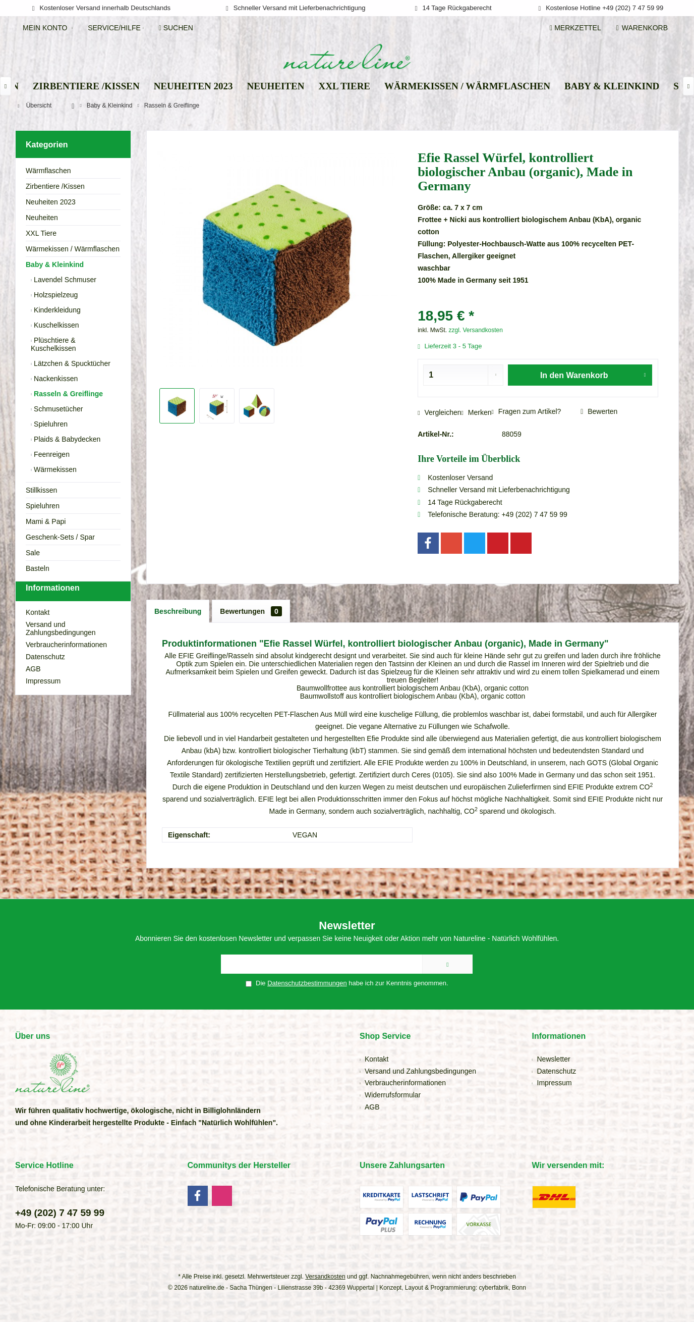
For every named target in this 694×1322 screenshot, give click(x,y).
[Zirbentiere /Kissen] (86, 86)
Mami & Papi (46, 521)
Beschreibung (177, 611)
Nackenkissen (55, 379)
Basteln (37, 568)
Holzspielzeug (55, 295)
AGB (33, 687)
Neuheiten (42, 218)
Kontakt (37, 630)
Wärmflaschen (48, 171)
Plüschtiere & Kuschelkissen (53, 344)
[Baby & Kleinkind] (611, 86)
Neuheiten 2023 (51, 202)
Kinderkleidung (56, 310)
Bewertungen (250, 611)
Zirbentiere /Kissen (55, 186)
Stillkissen (41, 490)
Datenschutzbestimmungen (307, 983)
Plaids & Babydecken (66, 439)
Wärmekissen (54, 469)
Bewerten (599, 411)
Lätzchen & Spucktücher (71, 363)
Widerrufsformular (393, 1095)
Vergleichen (439, 412)
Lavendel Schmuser (64, 280)
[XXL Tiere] (344, 86)
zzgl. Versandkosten (475, 330)
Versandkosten (325, 1276)
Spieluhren (50, 424)
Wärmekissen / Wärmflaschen (73, 249)
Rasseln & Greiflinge (67, 394)
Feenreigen (51, 454)
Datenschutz (45, 675)
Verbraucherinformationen (66, 663)
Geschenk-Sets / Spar (60, 537)
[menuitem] (644, 27)
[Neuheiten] (275, 86)
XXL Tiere (41, 233)
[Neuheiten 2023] (193, 86)
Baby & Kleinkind (55, 264)
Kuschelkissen (55, 325)
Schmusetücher (57, 409)
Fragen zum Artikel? (526, 411)
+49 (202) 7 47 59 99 (59, 1212)
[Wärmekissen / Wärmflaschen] (467, 86)
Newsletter (553, 1059)
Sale (33, 553)
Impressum (43, 699)
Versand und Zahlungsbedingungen (61, 647)
